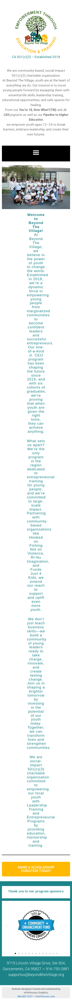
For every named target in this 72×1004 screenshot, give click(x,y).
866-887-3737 (25, 996)
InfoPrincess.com (45, 996)
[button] (36, 153)
